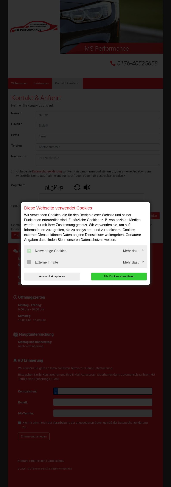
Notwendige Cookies (47, 251)
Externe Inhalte (42, 262)
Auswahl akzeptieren (52, 276)
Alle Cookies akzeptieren (119, 276)
